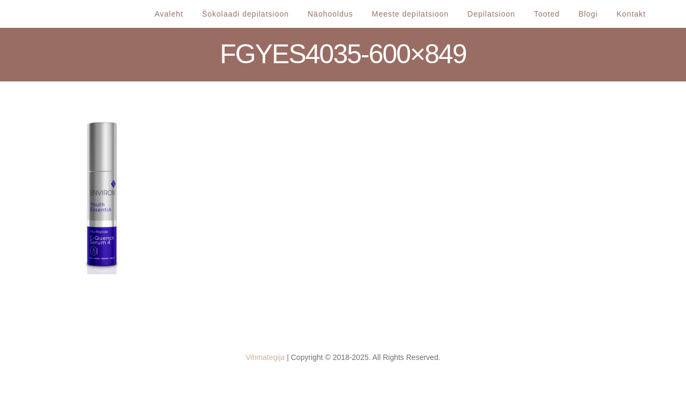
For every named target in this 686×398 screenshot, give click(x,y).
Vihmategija (265, 357)
